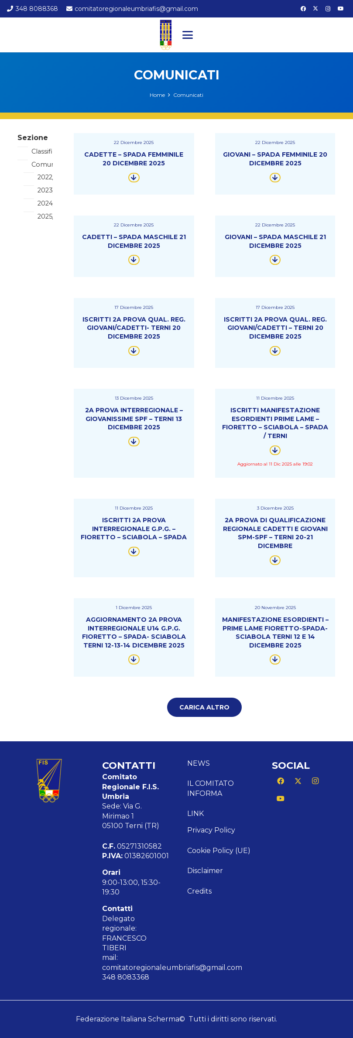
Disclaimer (205, 871)
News (198, 763)
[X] (315, 8)
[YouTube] (341, 8)
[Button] (134, 177)
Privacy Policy (211, 830)
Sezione (32, 138)
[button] (188, 35)
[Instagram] (328, 8)
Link (195, 813)
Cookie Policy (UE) (218, 850)
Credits (199, 891)
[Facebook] (303, 8)
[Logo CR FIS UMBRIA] (166, 35)
